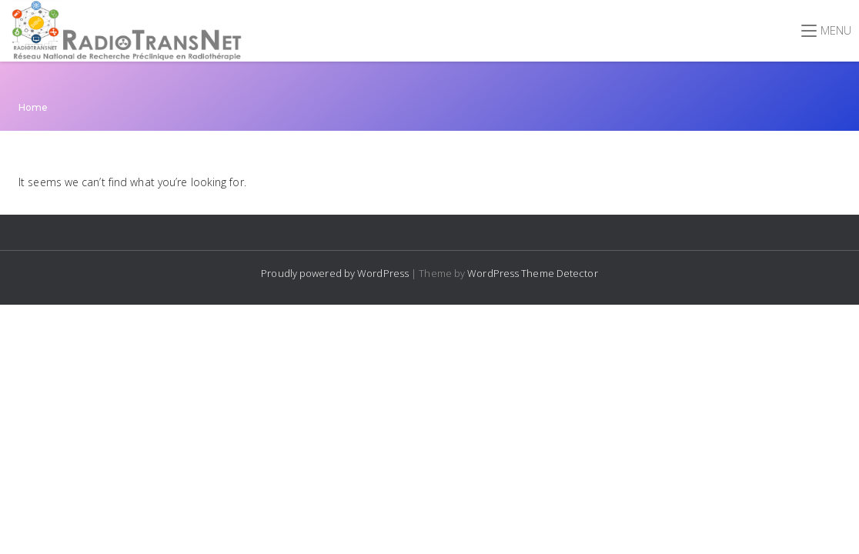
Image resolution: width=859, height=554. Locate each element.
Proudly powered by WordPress (336, 273)
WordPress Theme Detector (532, 273)
